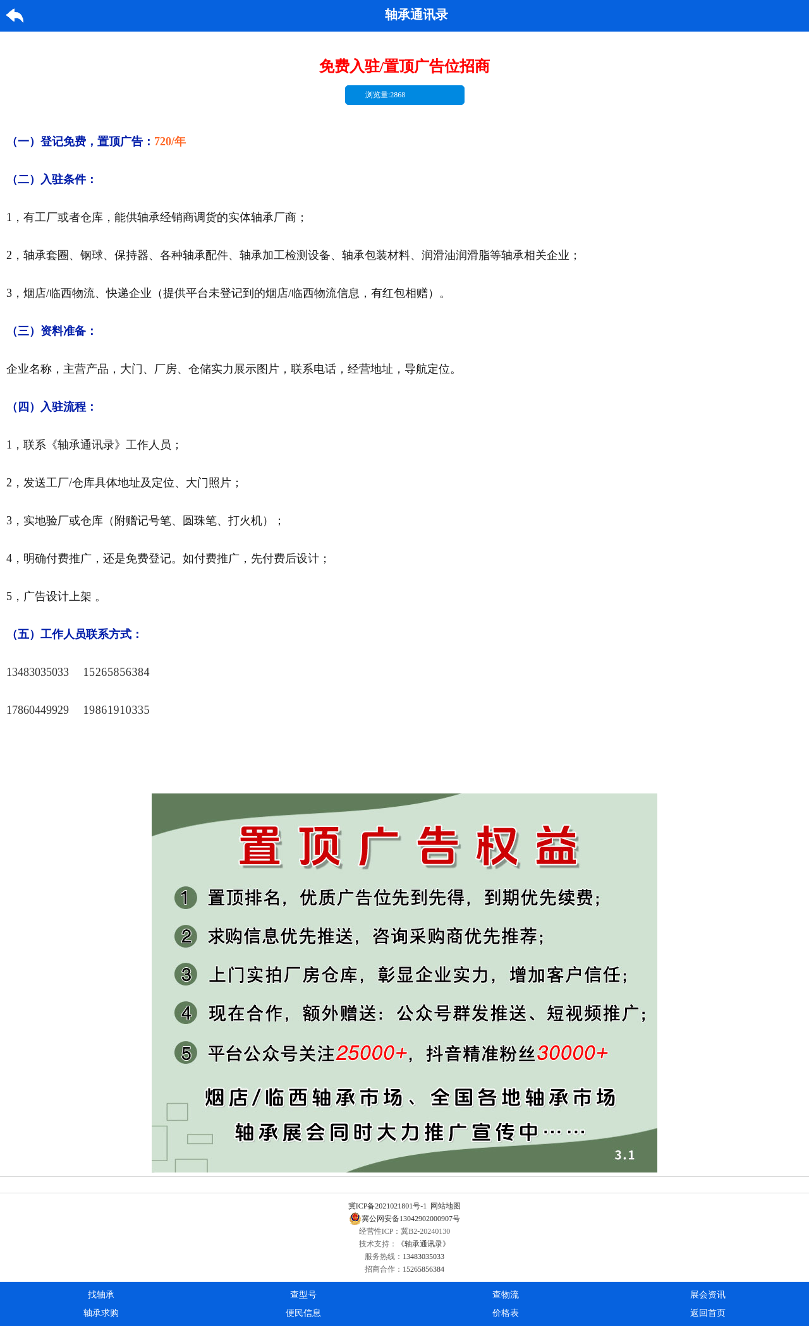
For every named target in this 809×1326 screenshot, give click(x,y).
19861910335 (116, 710)
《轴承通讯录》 (423, 1243)
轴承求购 (101, 1313)
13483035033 (37, 672)
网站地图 (445, 1206)
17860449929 (37, 710)
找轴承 (101, 1294)
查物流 (505, 1294)
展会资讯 (708, 1294)
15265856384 (116, 672)
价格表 (505, 1313)
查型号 (303, 1294)
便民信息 (303, 1313)
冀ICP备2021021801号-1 (387, 1206)
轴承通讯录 (416, 14)
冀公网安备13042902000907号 (404, 1218)
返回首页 (708, 1313)
